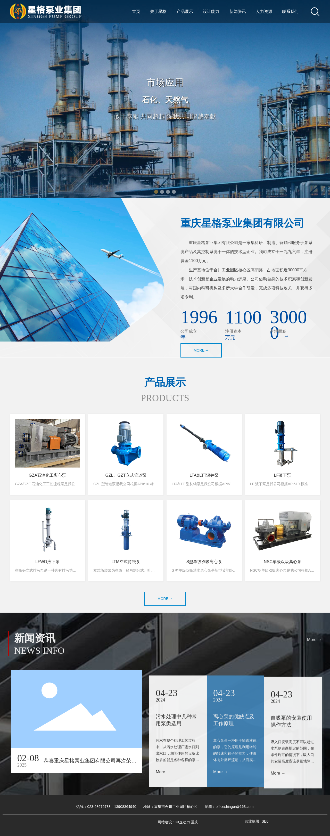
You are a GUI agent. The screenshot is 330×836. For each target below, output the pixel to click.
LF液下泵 (282, 475)
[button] (156, 192)
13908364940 (125, 807)
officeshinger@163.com (234, 807)
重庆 (194, 822)
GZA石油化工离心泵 (47, 475)
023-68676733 (98, 807)
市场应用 (165, 83)
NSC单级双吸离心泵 (282, 561)
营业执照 (252, 821)
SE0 (265, 821)
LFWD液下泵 (47, 561)
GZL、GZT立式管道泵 (125, 475)
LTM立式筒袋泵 (126, 561)
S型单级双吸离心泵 (204, 561)
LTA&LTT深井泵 (204, 475)
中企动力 (183, 822)
